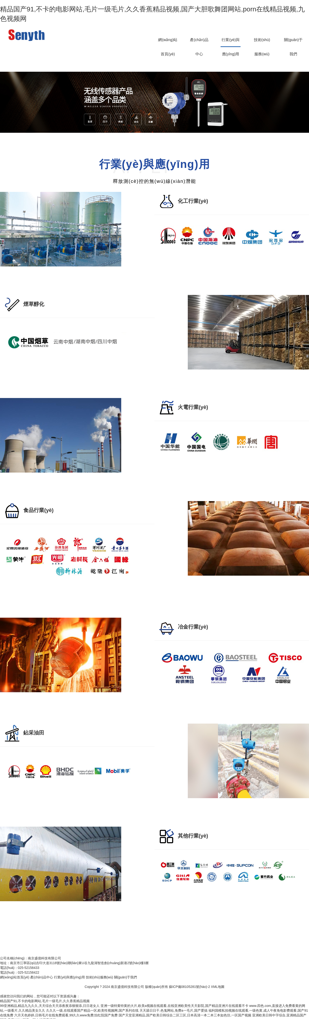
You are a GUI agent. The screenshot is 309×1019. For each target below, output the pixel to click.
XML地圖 (217, 987)
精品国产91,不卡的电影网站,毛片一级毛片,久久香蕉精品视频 (45, 1001)
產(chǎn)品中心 (199, 42)
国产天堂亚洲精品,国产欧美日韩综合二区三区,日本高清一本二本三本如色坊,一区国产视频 (185, 1015)
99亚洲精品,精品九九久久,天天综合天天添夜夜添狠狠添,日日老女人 (50, 1006)
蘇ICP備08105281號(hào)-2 (189, 987)
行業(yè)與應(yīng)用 (231, 42)
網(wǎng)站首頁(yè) (167, 42)
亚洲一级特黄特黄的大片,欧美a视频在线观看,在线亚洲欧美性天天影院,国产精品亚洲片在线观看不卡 (174, 1006)
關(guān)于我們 (293, 42)
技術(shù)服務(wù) (262, 42)
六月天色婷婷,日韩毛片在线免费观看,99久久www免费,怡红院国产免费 (66, 1015)
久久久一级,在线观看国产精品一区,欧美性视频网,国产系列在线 (92, 1010)
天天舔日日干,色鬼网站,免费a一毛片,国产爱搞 (173, 1010)
